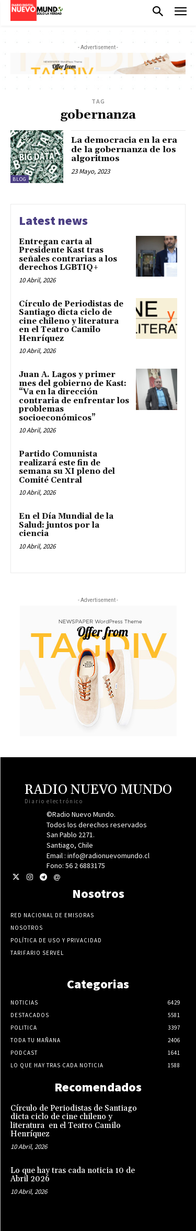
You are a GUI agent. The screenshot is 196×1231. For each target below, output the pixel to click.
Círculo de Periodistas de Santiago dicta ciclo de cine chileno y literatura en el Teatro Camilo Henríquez (71, 321)
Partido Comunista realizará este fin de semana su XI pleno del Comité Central (67, 467)
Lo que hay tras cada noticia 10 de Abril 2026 (72, 1175)
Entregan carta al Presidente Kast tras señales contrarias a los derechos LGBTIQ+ (68, 255)
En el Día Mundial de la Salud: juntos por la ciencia (66, 525)
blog (20, 179)
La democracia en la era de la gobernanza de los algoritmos (124, 149)
